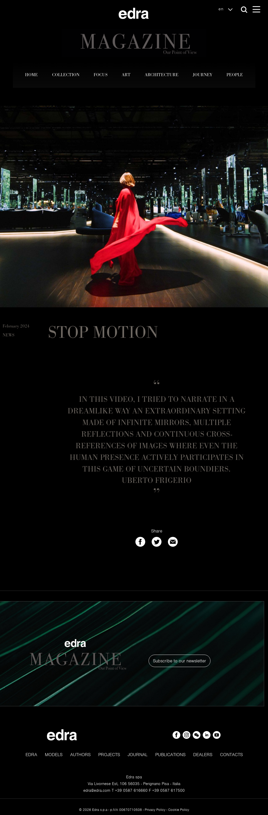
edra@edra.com (96, 790)
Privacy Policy (155, 810)
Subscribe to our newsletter (179, 661)
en (226, 9)
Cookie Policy (178, 810)
